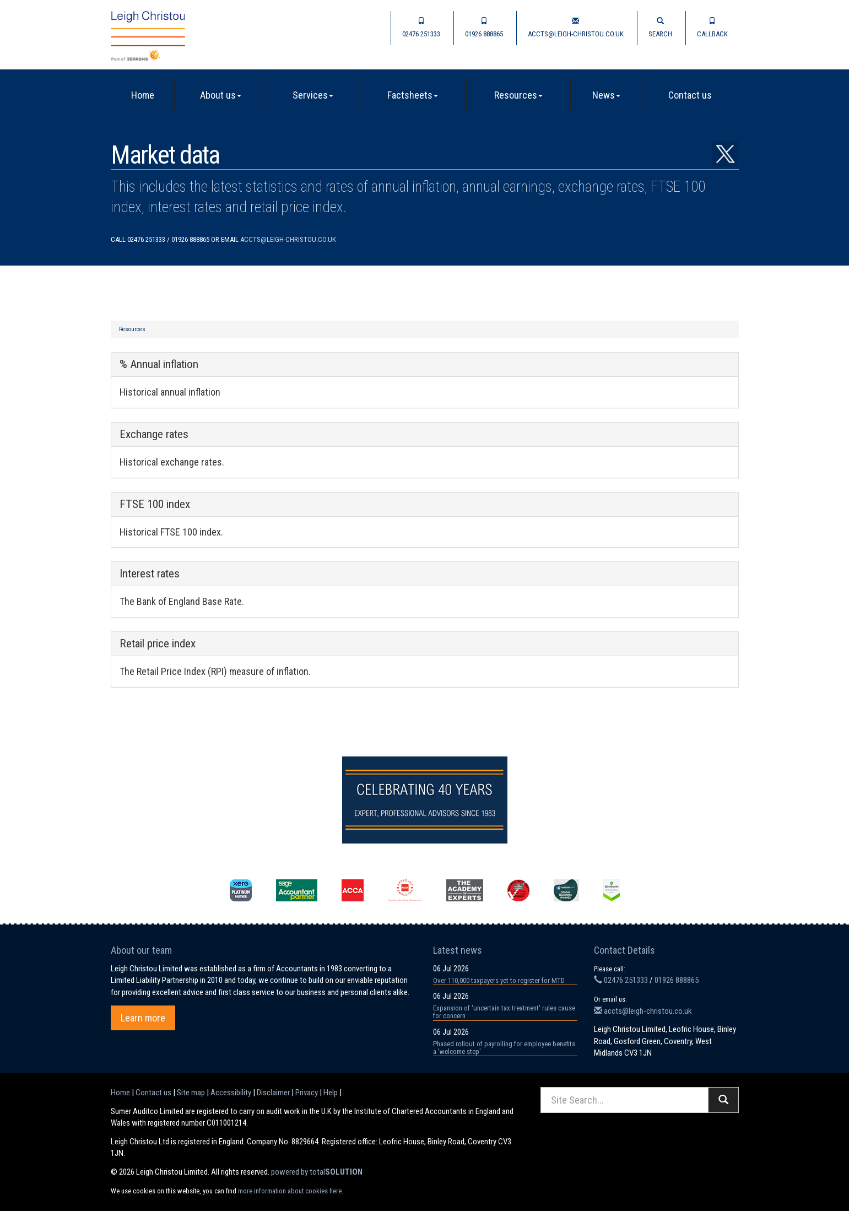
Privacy (306, 1093)
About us (220, 95)
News (606, 95)
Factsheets (412, 95)
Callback (712, 27)
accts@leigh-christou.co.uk (576, 27)
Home (142, 95)
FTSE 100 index (155, 504)
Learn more (143, 1018)
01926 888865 (484, 27)
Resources (518, 95)
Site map (191, 1093)
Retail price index (158, 643)
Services (313, 95)
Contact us (690, 95)
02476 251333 (421, 27)
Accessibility (230, 1093)
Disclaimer (273, 1093)
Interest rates (150, 573)
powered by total (317, 1172)
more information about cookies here (290, 1191)
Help (330, 1093)
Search (660, 27)
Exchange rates (154, 434)
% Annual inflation (159, 364)
